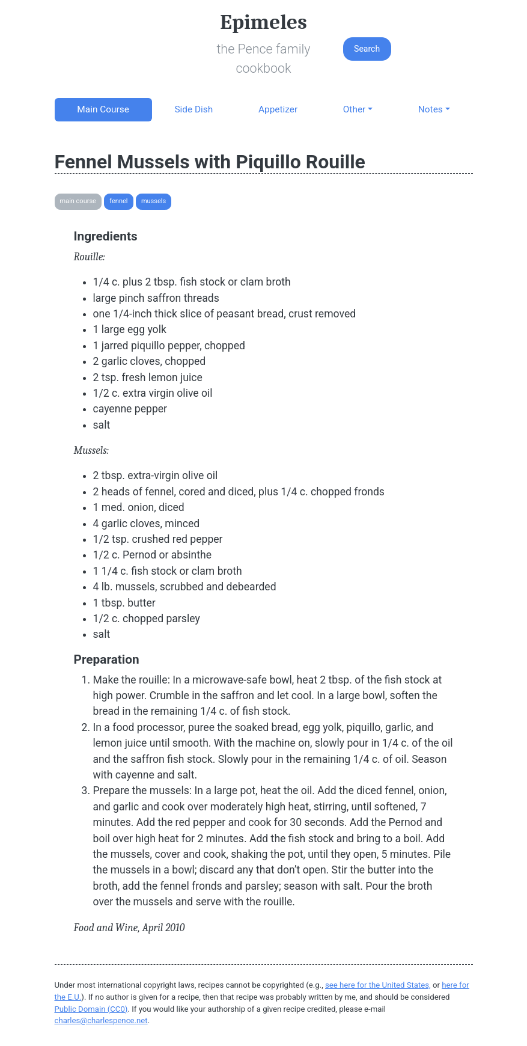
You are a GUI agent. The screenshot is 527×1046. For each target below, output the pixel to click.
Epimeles (263, 22)
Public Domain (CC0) (91, 1009)
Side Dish (193, 109)
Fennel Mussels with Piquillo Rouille (210, 161)
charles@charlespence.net (101, 1020)
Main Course (103, 109)
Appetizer (277, 109)
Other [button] (354, 109)
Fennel (118, 201)
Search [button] (367, 49)
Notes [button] (430, 109)
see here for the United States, (378, 984)
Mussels (153, 201)
